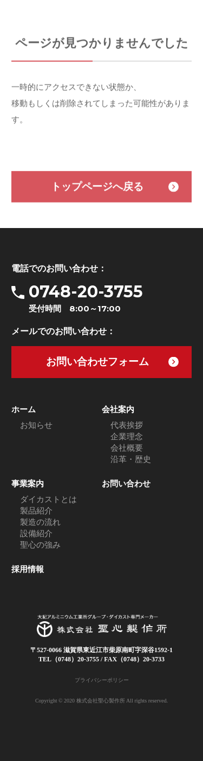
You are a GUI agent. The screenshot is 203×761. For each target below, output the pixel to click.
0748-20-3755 (110, 298)
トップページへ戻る (97, 187)
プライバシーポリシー (102, 680)
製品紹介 (36, 510)
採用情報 (27, 569)
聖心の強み (40, 545)
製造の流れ (40, 522)
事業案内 (27, 483)
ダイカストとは (48, 499)
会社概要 (126, 448)
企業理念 (126, 436)
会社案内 (118, 409)
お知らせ (36, 425)
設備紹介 (36, 533)
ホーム (23, 409)
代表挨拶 (126, 425)
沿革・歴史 (130, 459)
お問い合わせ (126, 483)
